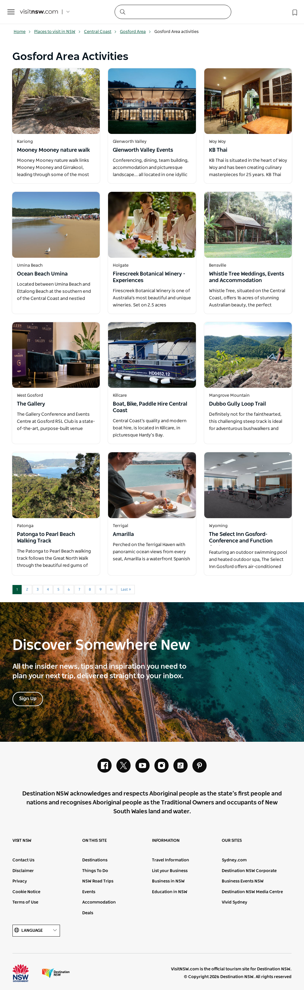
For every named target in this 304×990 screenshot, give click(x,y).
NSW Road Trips (97, 881)
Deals (87, 913)
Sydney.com (234, 860)
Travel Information (170, 860)
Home (22, 31)
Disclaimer (23, 871)
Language (36, 930)
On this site (94, 841)
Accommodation (99, 902)
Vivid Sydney (234, 902)
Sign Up (28, 698)
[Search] (173, 12)
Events (88, 892)
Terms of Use (25, 902)
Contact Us (23, 860)
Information (166, 841)
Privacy (19, 881)
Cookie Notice (26, 892)
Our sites (232, 841)
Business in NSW (168, 881)
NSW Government (26, 973)
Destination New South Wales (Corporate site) (55, 973)
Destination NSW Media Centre (252, 892)
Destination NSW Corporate (249, 871)
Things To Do (95, 871)
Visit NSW (21, 841)
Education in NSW (169, 892)
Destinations (94, 860)
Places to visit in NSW (57, 31)
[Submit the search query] (122, 12)
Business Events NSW (243, 881)
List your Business (170, 871)
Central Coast (100, 31)
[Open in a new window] (56, 101)
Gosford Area (135, 31)
